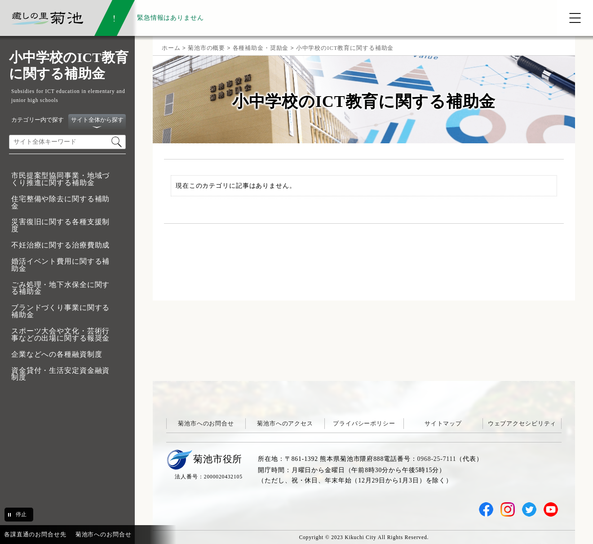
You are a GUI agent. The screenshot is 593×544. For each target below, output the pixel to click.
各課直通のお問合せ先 (35, 534)
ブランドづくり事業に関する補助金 (60, 311)
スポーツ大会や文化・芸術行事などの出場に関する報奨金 (60, 334)
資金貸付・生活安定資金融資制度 (60, 374)
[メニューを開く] (575, 18)
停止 (21, 514)
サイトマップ (443, 423)
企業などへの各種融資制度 (56, 354)
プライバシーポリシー (364, 423)
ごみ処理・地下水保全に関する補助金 (60, 288)
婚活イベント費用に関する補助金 (60, 264)
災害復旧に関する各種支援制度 (60, 225)
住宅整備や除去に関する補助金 (60, 202)
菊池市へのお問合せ (206, 423)
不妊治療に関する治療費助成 (60, 245)
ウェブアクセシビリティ (522, 423)
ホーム (171, 47)
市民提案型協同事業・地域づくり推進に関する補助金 (60, 179)
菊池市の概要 (206, 47)
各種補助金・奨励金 (261, 47)
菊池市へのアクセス (285, 423)
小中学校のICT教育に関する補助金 (345, 47)
